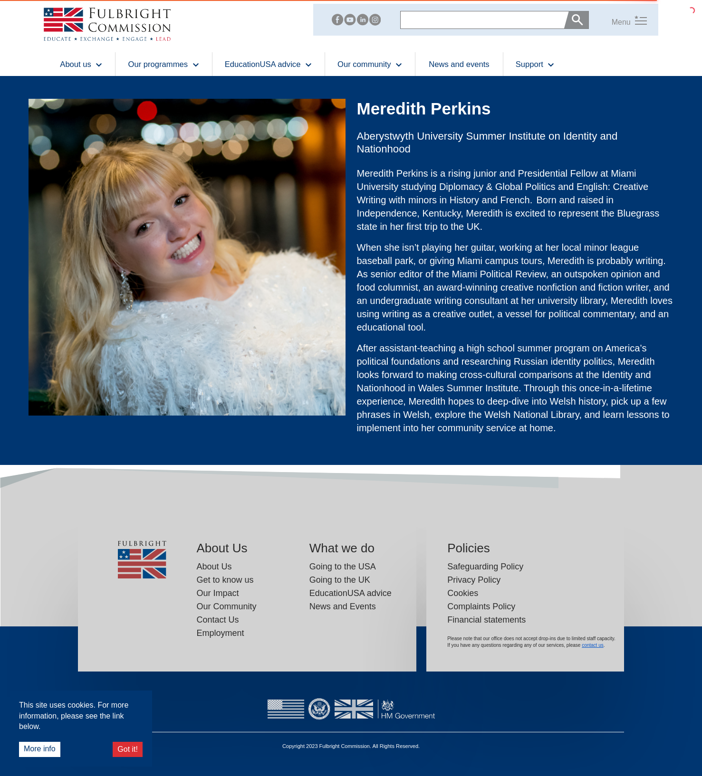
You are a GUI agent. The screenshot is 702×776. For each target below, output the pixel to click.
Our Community (226, 606)
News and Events (342, 606)
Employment (220, 633)
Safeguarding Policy (485, 566)
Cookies (462, 593)
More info (40, 749)
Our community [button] (370, 64)
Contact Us (217, 620)
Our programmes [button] (163, 64)
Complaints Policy (481, 606)
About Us (213, 566)
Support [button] (535, 64)
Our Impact (217, 593)
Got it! (127, 749)
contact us (593, 645)
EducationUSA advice (350, 593)
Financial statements (486, 620)
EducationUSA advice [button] (268, 64)
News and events (459, 64)
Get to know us (224, 580)
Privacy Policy (473, 580)
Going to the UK (339, 580)
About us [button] (81, 64)
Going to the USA (342, 566)
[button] (618, 20)
